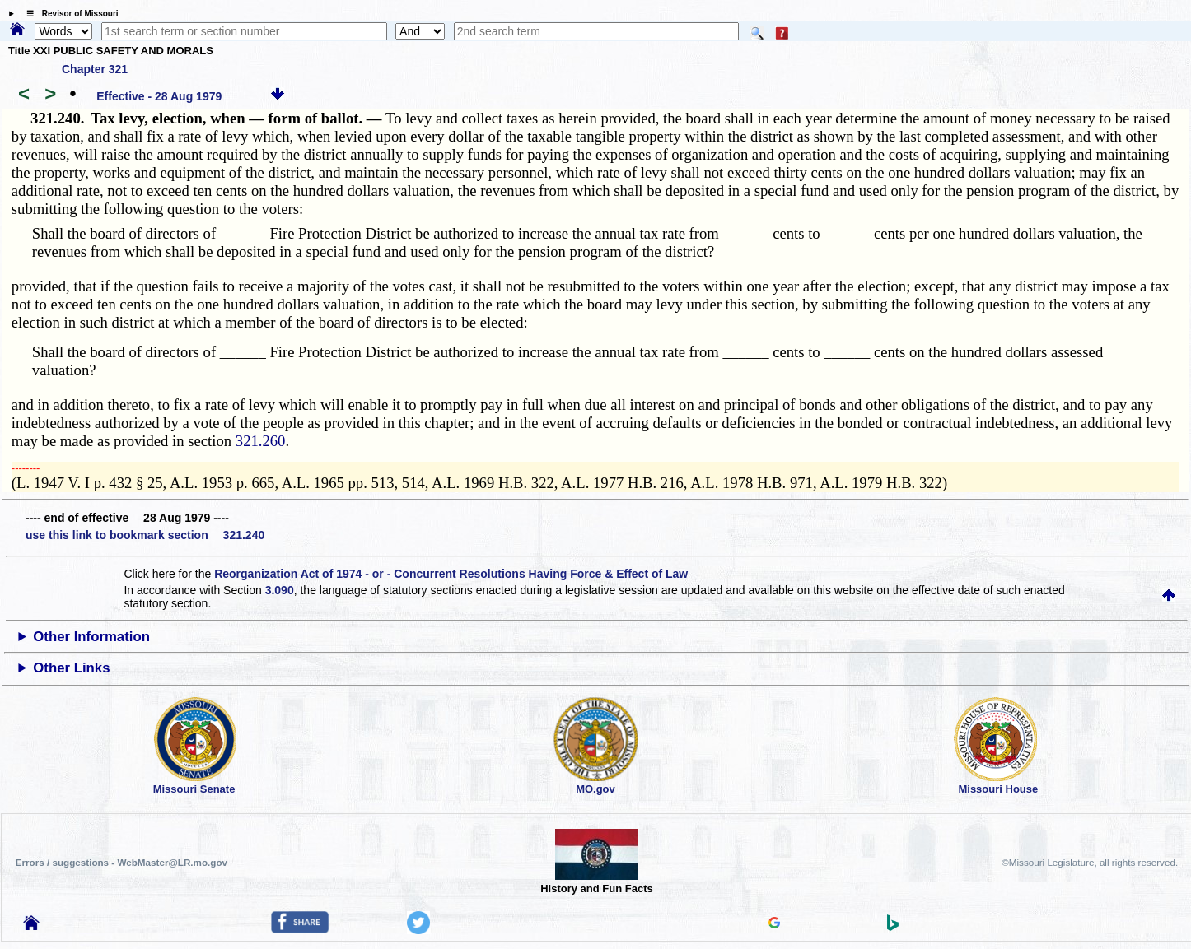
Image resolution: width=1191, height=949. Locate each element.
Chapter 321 (95, 69)
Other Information (91, 636)
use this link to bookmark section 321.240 (145, 535)
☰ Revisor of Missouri (68, 13)
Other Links (71, 668)
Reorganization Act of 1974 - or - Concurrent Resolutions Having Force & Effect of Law (451, 573)
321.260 (261, 440)
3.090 (279, 590)
